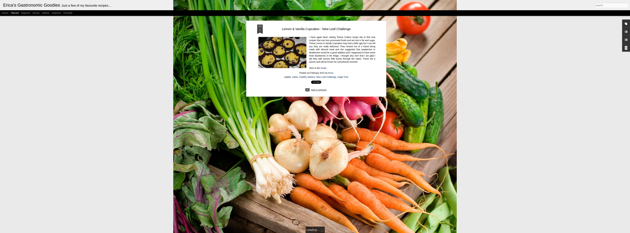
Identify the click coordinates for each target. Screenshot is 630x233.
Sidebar (45, 13)
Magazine (26, 13)
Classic (5, 13)
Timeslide (67, 13)
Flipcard (15, 13)
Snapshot (56, 13)
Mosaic (36, 13)
